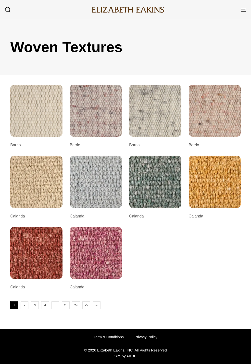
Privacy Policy (146, 337)
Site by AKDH (125, 356)
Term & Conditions (109, 337)
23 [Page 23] (65, 305)
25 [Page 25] (86, 305)
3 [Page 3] (35, 305)
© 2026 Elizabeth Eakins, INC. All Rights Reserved (125, 350)
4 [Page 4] (45, 305)
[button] (7, 9)
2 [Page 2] (24, 305)
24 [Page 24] (75, 305)
